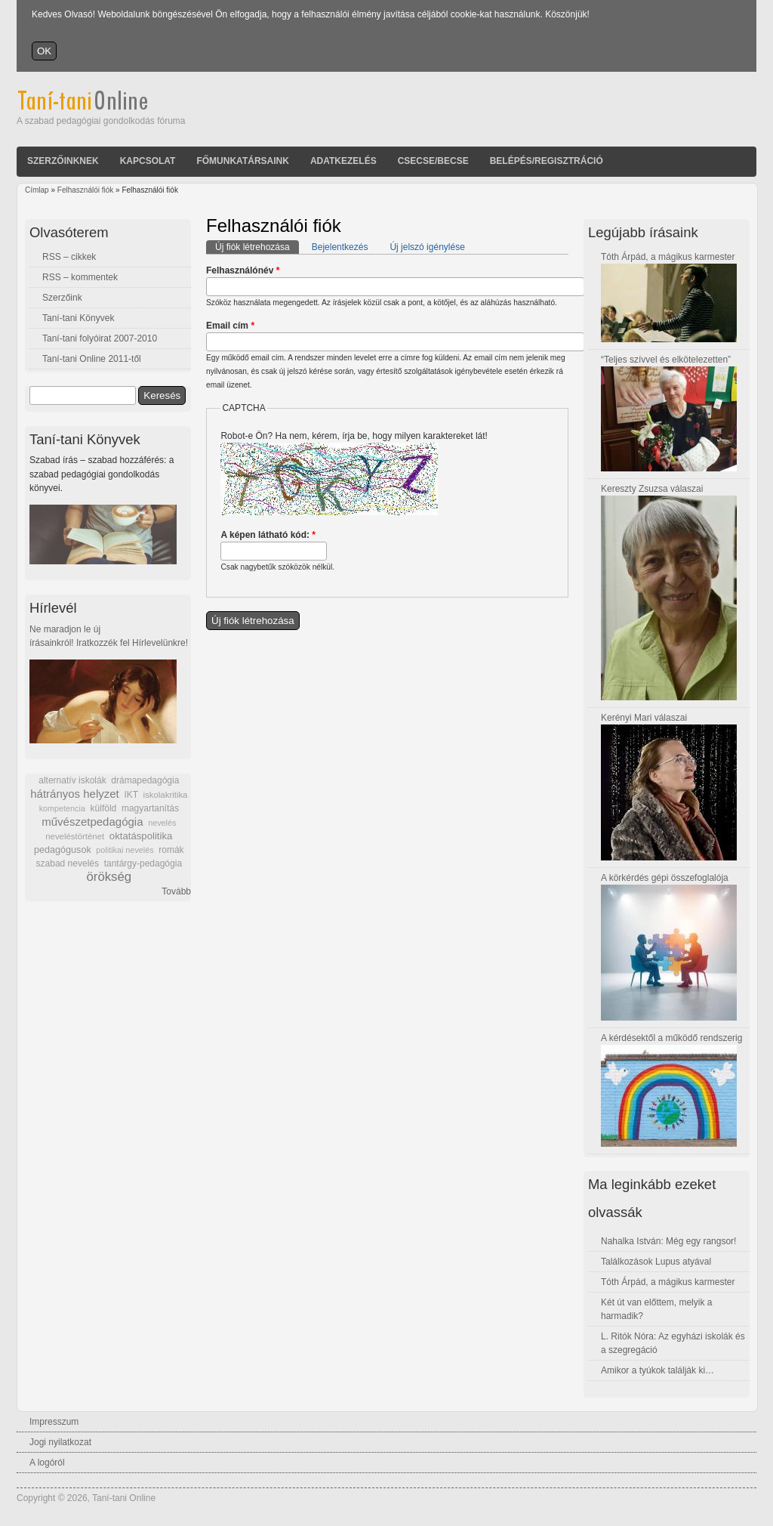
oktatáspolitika (141, 836)
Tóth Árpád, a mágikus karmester (668, 257)
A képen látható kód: (268, 535)
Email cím (230, 325)
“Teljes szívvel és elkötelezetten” (666, 359)
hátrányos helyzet (74, 793)
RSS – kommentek (80, 277)
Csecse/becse (433, 161)
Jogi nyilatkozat (60, 1442)
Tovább (176, 891)
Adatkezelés (343, 161)
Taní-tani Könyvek (78, 318)
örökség (108, 877)
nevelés (162, 822)
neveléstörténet (74, 836)
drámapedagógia (145, 780)
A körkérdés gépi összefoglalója (664, 878)
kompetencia (62, 808)
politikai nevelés (124, 849)
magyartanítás (150, 808)
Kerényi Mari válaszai (644, 717)
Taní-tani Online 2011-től (91, 359)
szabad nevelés (67, 863)
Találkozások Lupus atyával (656, 1261)
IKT (130, 794)
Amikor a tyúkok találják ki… (657, 1370)
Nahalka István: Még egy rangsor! (668, 1241)
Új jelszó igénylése (427, 247)
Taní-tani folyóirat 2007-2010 (99, 338)
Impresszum (54, 1421)
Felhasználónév (242, 270)
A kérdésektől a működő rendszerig (671, 1038)
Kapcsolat (148, 161)
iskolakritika (165, 794)
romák (171, 850)
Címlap (37, 190)
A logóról (47, 1462)
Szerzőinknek (63, 161)
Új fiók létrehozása (257, 246)
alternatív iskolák (72, 780)
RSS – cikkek (69, 257)
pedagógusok (62, 850)
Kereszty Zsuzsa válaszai (652, 488)
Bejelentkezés (340, 247)
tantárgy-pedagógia (143, 863)
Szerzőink (62, 297)
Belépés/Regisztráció (546, 161)
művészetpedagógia (92, 821)
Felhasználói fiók (85, 190)
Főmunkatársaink (242, 161)
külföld (104, 808)
